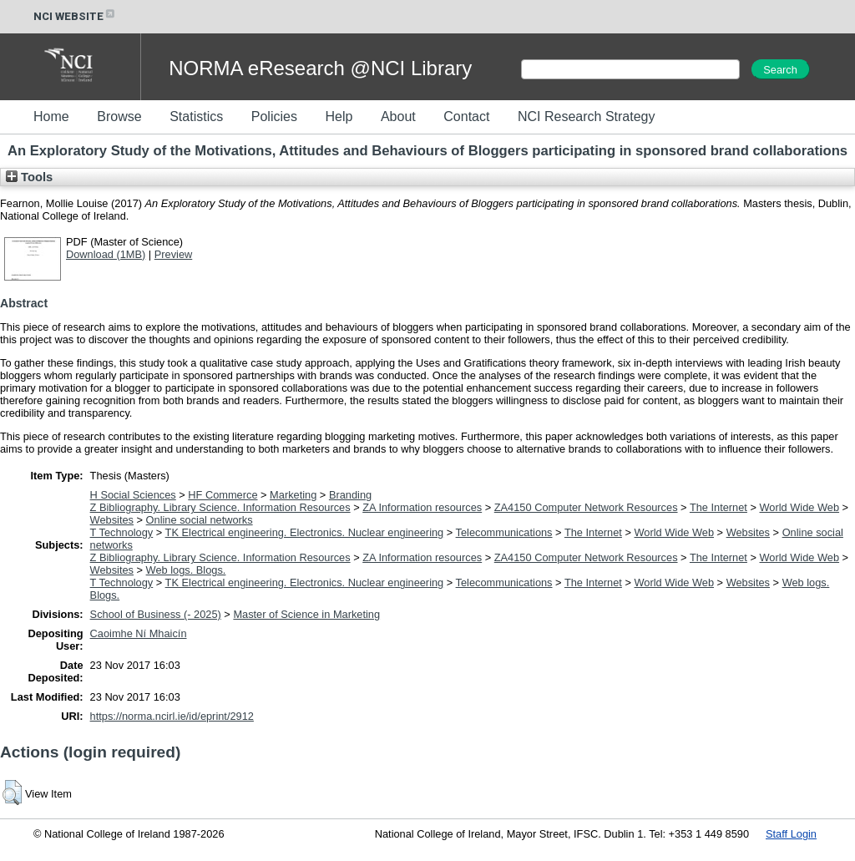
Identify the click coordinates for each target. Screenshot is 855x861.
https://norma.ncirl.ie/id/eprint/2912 (172, 716)
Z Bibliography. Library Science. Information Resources (220, 507)
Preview (173, 254)
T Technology (122, 532)
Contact (466, 116)
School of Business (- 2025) (155, 614)
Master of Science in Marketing (306, 614)
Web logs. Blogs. (186, 570)
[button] (12, 792)
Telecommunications (504, 532)
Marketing (293, 495)
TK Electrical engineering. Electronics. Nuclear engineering (304, 532)
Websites (112, 520)
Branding (350, 495)
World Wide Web (800, 507)
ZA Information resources (422, 507)
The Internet (718, 507)
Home (51, 116)
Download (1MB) (105, 254)
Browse (119, 116)
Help (338, 116)
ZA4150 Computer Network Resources (586, 507)
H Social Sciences (133, 495)
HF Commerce (222, 495)
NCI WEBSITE (75, 16)
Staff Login (791, 834)
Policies (274, 116)
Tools (29, 177)
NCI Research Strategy (586, 116)
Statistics (196, 116)
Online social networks (199, 520)
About (398, 116)
